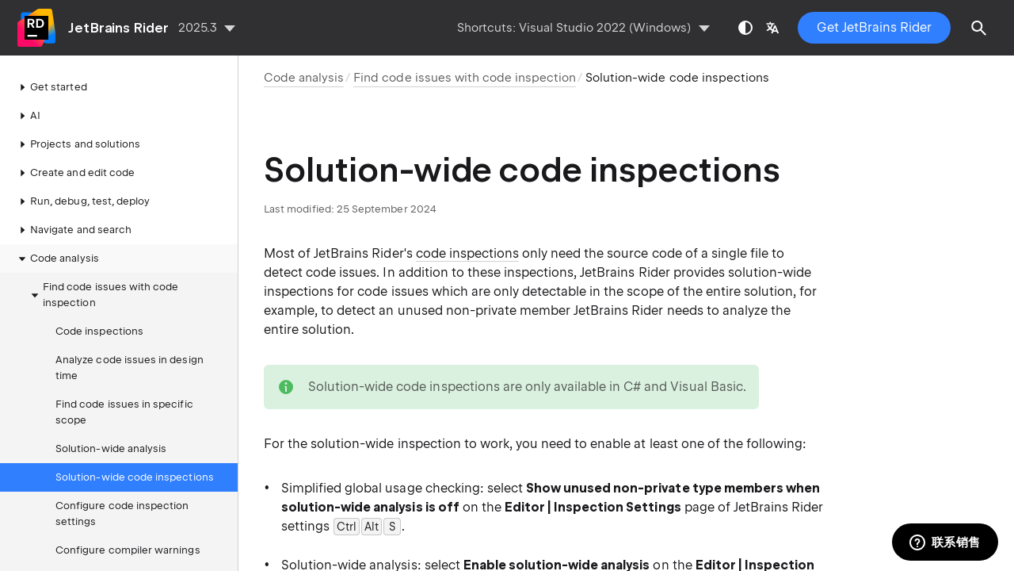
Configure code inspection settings (122, 513)
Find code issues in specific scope (124, 412)
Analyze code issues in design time (129, 367)
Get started (50, 87)
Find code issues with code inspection (103, 294)
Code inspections (99, 331)
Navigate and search (73, 230)
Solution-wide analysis (110, 448)
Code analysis (56, 258)
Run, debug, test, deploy (82, 201)
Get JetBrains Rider (874, 27)
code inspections (467, 253)
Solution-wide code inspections (134, 477)
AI (27, 116)
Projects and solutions (77, 144)
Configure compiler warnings (127, 550)
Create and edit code (74, 173)
